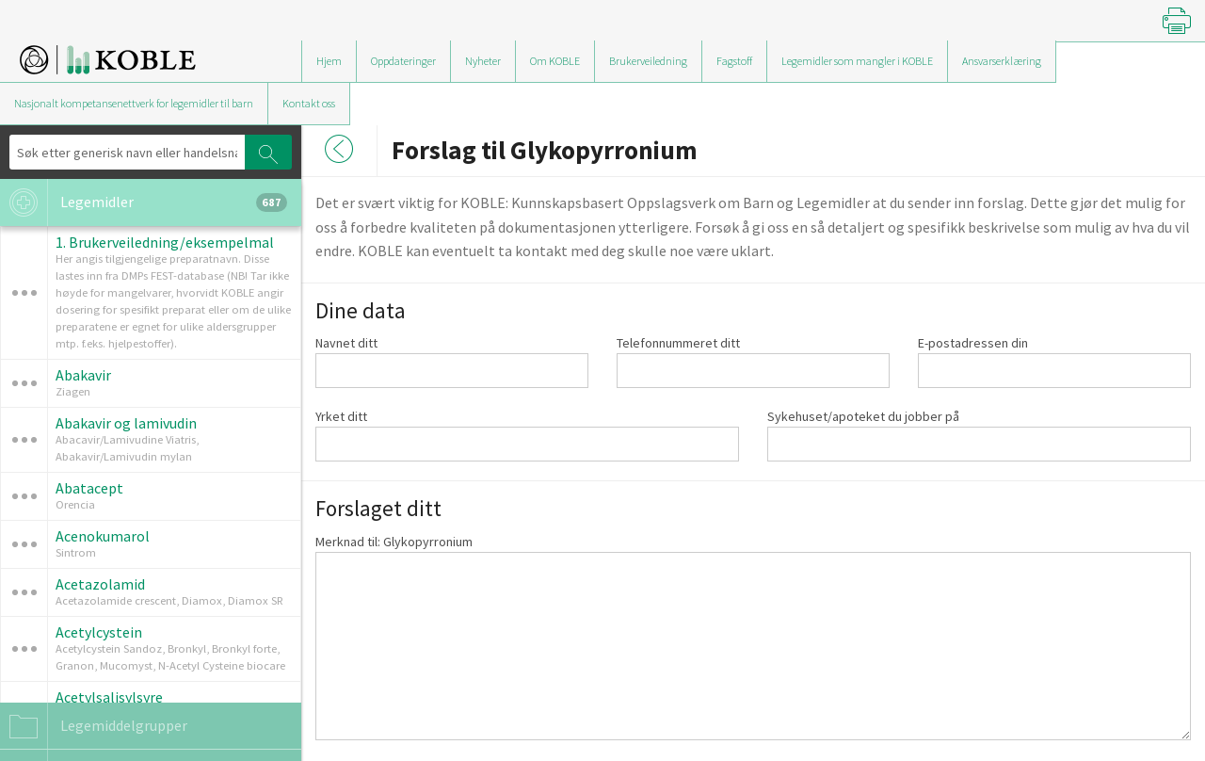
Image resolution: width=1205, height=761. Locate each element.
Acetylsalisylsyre (109, 697)
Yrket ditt (341, 416)
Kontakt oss (308, 103)
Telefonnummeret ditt (678, 342)
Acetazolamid (100, 584)
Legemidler (143, 202)
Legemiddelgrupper (93, 726)
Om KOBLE (555, 61)
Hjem (329, 61)
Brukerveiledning (648, 61)
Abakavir (83, 374)
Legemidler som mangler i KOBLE (857, 61)
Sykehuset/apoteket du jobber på (863, 416)
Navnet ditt (346, 342)
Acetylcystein (99, 632)
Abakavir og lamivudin (126, 422)
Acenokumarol (103, 535)
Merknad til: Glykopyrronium (394, 541)
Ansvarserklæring (1001, 61)
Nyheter (483, 61)
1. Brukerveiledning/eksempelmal (165, 242)
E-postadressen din (973, 342)
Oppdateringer (403, 61)
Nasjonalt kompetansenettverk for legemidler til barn (133, 103)
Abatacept (89, 487)
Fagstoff (734, 61)
